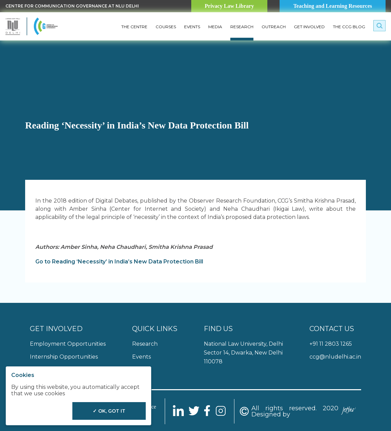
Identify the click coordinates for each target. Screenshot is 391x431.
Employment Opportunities (68, 344)
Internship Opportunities (64, 357)
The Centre (134, 26)
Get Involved (309, 26)
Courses (166, 26)
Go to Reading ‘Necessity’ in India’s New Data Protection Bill (119, 261)
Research (241, 26)
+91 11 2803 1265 (330, 344)
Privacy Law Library (229, 6)
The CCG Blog (349, 26)
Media (215, 26)
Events (192, 26)
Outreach (274, 26)
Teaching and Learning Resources (332, 6)
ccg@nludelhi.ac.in (335, 357)
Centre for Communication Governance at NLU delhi (72, 5)
